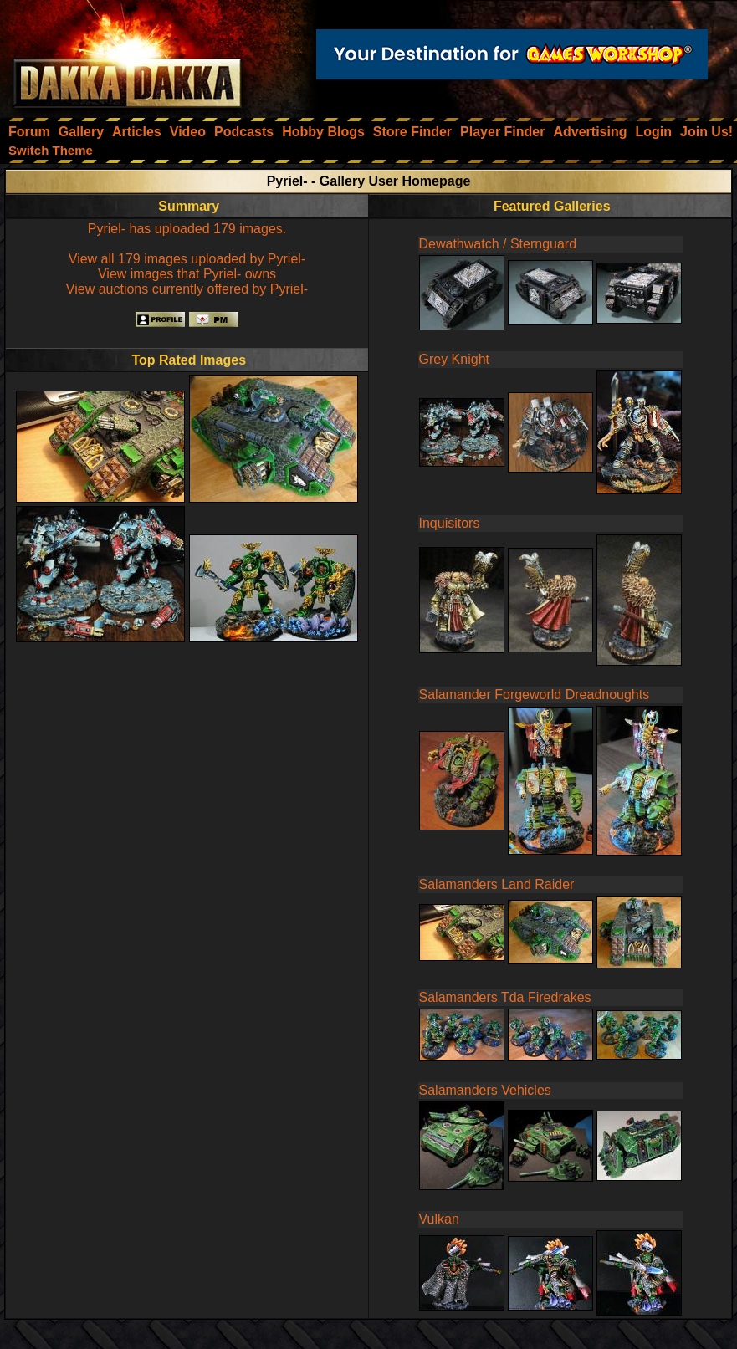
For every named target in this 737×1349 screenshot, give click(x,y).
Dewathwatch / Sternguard (498, 244)
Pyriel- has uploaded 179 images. (187, 229)
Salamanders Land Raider (497, 884)
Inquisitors (449, 523)
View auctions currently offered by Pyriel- (187, 289)
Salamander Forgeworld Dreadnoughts (534, 694)
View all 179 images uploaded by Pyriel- (187, 259)
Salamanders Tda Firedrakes (505, 997)
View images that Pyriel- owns (187, 274)
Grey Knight (454, 359)
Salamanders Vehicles (485, 1090)
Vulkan (439, 1219)
